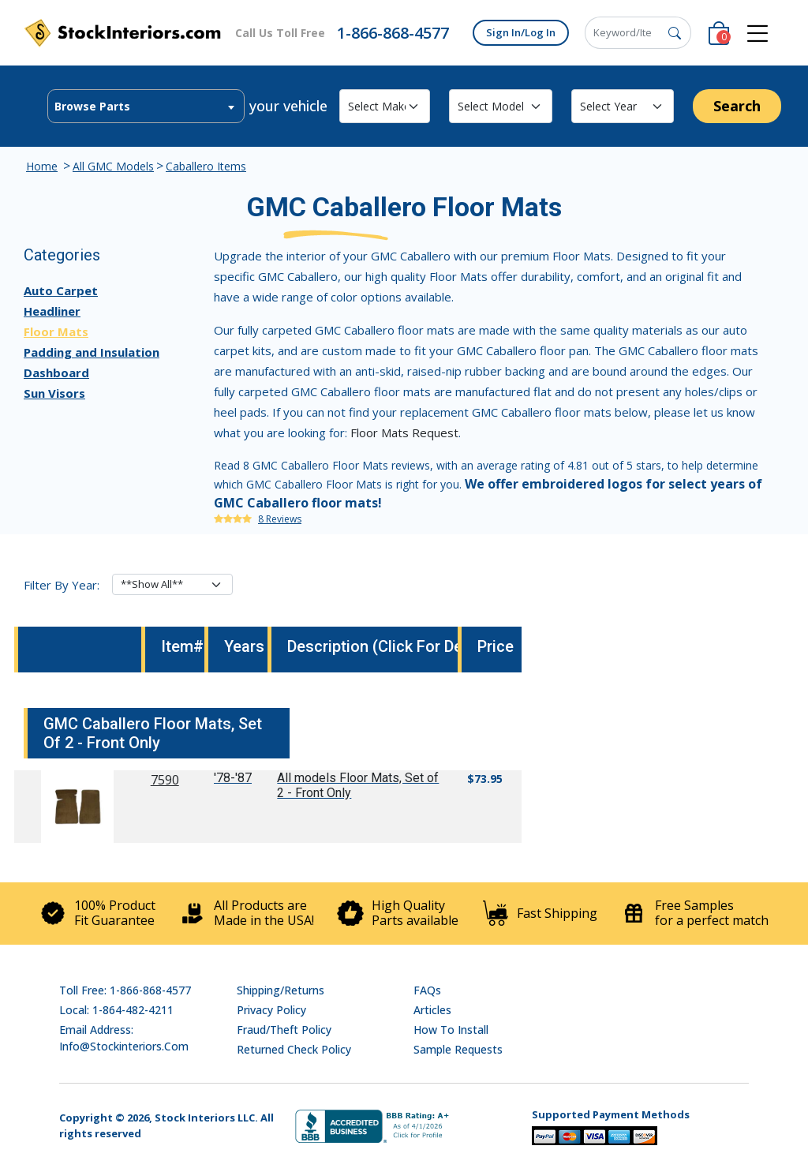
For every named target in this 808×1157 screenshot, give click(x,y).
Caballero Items (206, 166)
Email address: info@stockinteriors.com (124, 1038)
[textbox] (146, 106)
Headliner (52, 311)
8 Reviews (279, 519)
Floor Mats (56, 331)
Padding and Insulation (91, 352)
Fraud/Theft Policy (284, 1029)
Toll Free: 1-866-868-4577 (125, 990)
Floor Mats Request (404, 432)
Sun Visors (54, 393)
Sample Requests (458, 1049)
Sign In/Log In (521, 32)
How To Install (450, 1029)
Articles (432, 1009)
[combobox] (146, 106)
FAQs (427, 990)
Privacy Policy (271, 1009)
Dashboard (56, 372)
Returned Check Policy (294, 1049)
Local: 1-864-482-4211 (116, 1009)
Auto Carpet (61, 290)
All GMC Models (113, 166)
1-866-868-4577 (393, 32)
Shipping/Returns (280, 990)
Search (737, 105)
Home (42, 166)
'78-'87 (233, 777)
